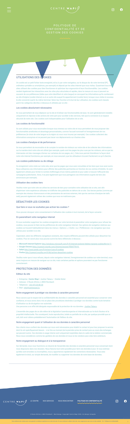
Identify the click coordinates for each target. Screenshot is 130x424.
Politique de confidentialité (89, 401)
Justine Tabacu (90, 306)
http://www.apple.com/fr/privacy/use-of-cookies (44, 249)
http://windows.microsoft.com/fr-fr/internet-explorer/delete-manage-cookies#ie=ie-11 (76, 244)
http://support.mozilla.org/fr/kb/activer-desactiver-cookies (49, 252)
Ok (103, 421)
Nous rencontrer (65, 401)
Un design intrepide (89, 414)
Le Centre (34, 401)
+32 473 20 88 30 (36, 285)
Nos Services (48, 401)
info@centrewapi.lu (32, 288)
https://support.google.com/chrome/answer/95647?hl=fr (55, 247)
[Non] (128, 421)
